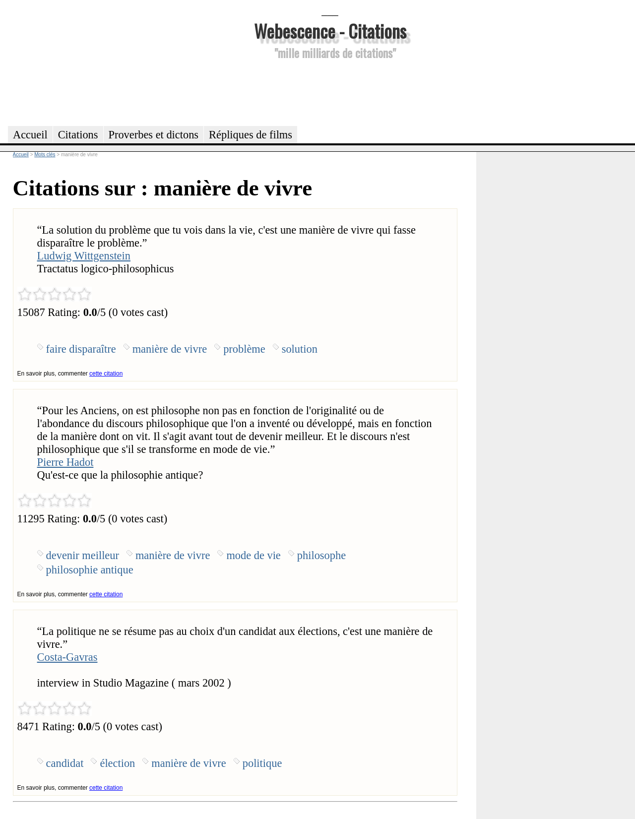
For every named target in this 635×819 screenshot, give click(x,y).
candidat (65, 763)
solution (300, 349)
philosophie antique (89, 570)
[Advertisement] (329, 91)
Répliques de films (250, 134)
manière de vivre (169, 349)
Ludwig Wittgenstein (83, 256)
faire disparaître (81, 349)
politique (262, 763)
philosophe (321, 555)
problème (244, 349)
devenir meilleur (82, 555)
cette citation (106, 373)
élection (117, 763)
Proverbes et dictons (154, 134)
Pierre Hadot (65, 462)
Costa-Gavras (67, 657)
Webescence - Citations (330, 30)
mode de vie (253, 555)
